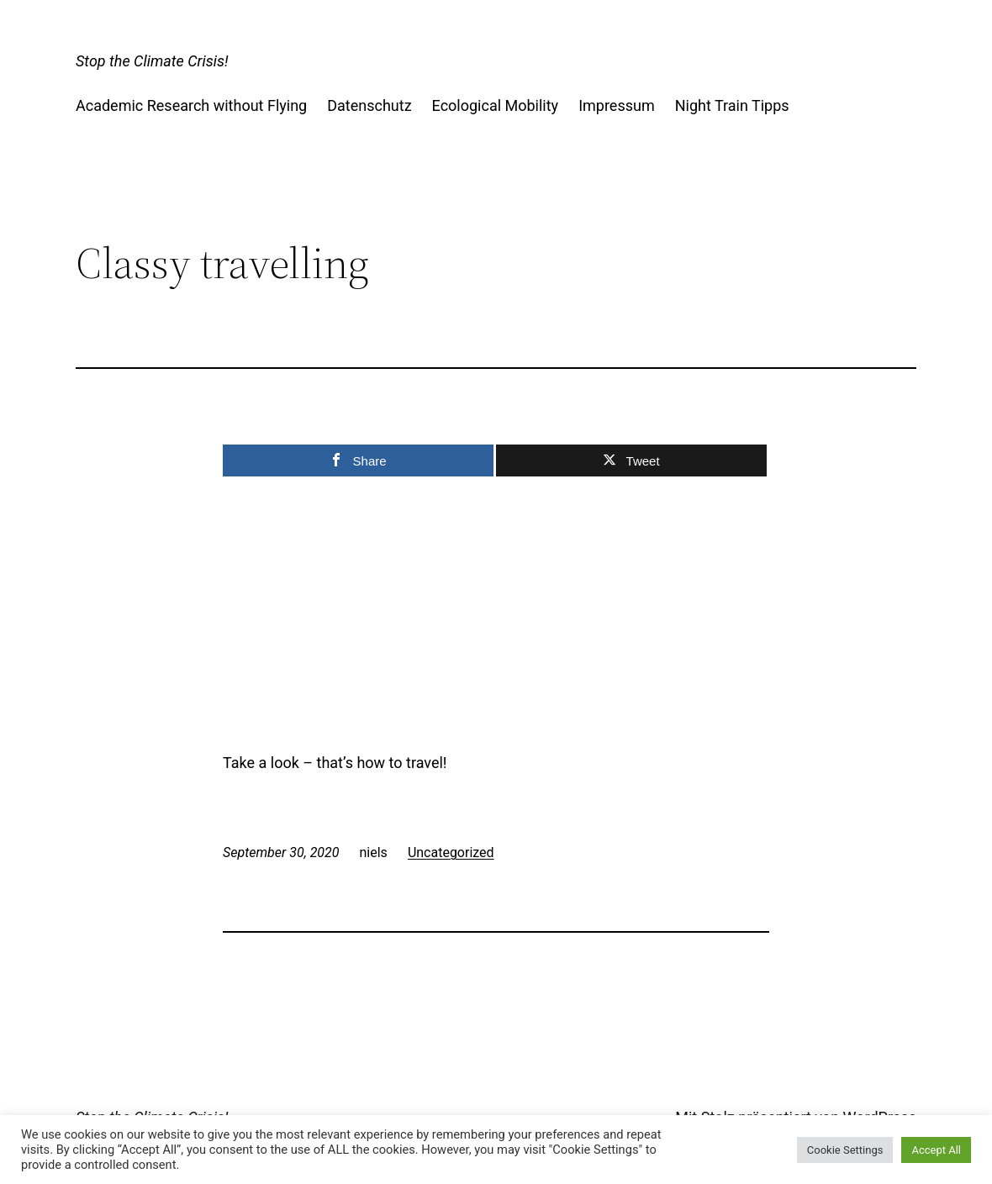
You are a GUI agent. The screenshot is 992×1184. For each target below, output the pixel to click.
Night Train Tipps (732, 105)
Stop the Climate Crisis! (152, 61)
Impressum (616, 105)
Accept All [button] (936, 1150)
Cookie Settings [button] (845, 1150)
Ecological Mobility (495, 105)
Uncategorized (451, 852)
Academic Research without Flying (191, 105)
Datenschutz (369, 105)
